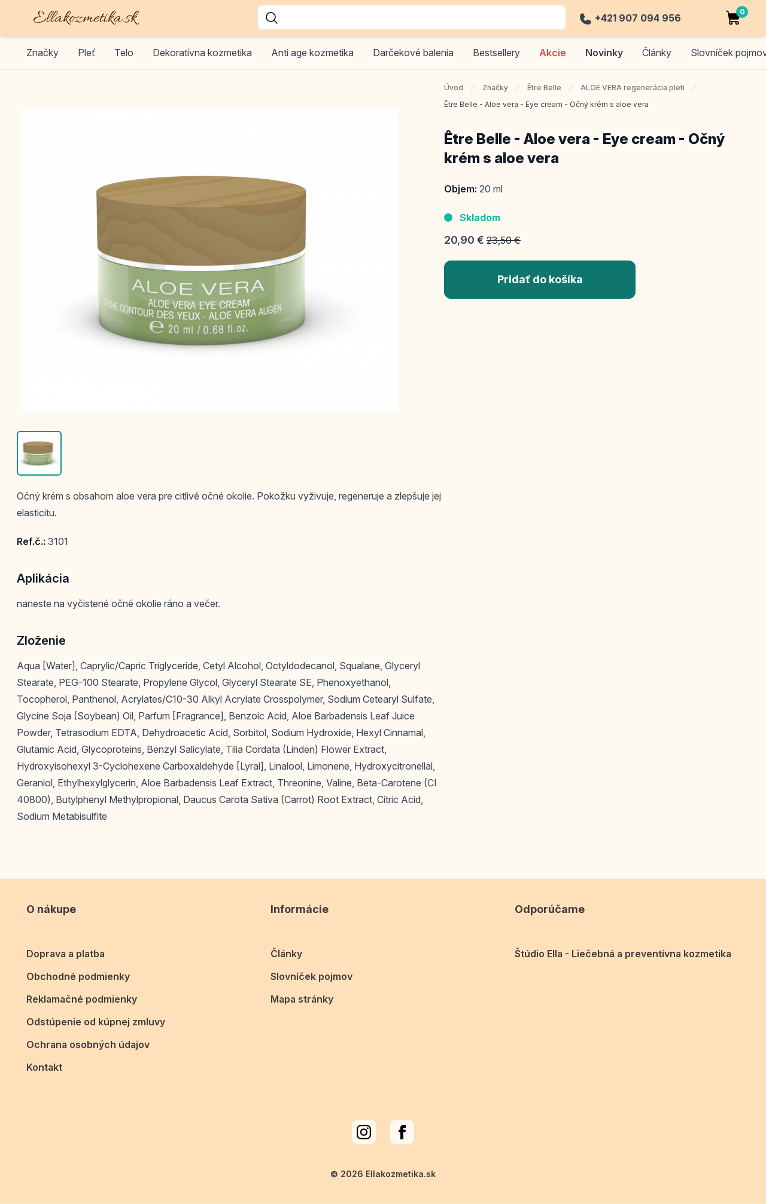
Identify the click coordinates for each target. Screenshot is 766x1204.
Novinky (604, 53)
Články (286, 945)
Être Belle (544, 87)
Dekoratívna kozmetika (202, 53)
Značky (42, 53)
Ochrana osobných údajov (88, 1035)
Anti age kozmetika (312, 53)
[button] (39, 453)
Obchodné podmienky (78, 967)
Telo (123, 53)
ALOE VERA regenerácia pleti (632, 87)
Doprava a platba (65, 945)
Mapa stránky (301, 990)
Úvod (453, 87)
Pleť (86, 53)
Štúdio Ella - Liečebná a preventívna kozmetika (623, 945)
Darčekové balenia (413, 53)
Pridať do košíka (540, 279)
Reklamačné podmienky (81, 990)
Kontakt (44, 1058)
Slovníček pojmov (311, 967)
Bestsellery (496, 53)
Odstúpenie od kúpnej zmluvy (95, 1013)
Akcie (552, 53)
